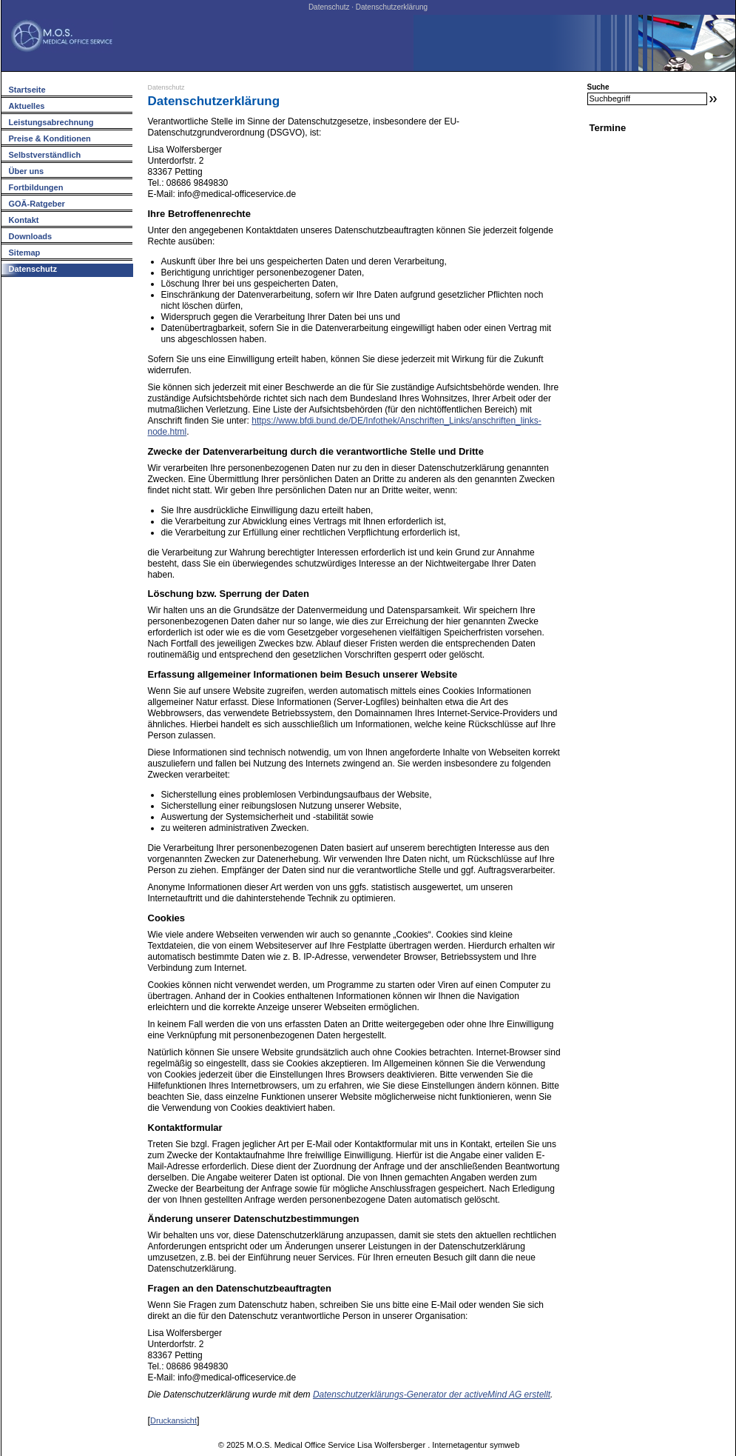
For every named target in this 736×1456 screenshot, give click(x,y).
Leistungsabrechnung (51, 122)
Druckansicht (173, 1420)
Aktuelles (27, 105)
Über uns (26, 171)
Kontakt (24, 220)
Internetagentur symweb (475, 1444)
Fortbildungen (36, 187)
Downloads (31, 236)
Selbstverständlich (45, 154)
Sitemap (25, 252)
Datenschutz (166, 87)
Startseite (27, 89)
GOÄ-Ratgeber (37, 203)
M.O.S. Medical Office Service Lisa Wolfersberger (335, 1444)
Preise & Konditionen (50, 138)
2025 (235, 1444)
